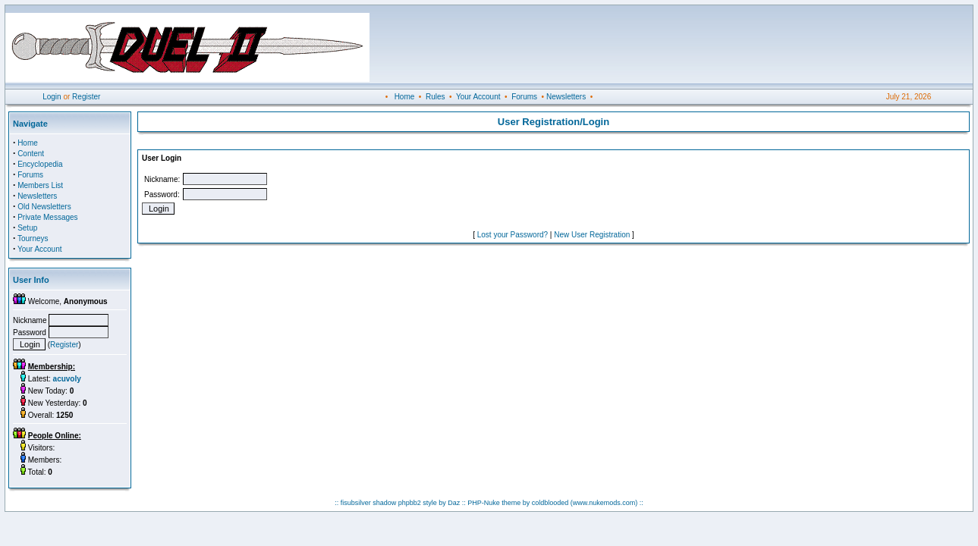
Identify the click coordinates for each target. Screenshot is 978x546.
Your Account (478, 97)
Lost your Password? (512, 235)
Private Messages (47, 217)
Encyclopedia (39, 164)
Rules (435, 97)
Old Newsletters (44, 206)
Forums (524, 97)
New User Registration (592, 235)
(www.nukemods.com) (604, 503)
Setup (27, 228)
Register (86, 97)
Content (30, 153)
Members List (40, 185)
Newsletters (566, 97)
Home (405, 97)
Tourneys (33, 238)
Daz (454, 503)
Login (51, 97)
